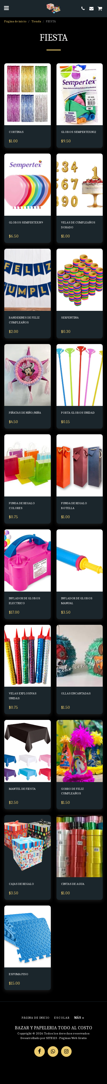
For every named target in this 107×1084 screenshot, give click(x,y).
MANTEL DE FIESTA (22, 789)
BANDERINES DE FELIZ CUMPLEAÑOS (24, 320)
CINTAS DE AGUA (72, 884)
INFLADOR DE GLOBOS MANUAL (76, 600)
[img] (27, 94)
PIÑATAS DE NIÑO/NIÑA (25, 413)
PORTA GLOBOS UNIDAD (78, 413)
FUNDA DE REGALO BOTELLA (74, 505)
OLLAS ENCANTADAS (76, 693)
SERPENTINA (70, 317)
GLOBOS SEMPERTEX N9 (26, 222)
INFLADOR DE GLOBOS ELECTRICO (24, 600)
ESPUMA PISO (18, 974)
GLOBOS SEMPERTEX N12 (78, 132)
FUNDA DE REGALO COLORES (22, 505)
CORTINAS (16, 132)
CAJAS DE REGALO (21, 884)
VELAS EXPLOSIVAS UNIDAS (23, 696)
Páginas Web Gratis (73, 1038)
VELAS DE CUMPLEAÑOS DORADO (78, 225)
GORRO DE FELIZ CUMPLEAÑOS (72, 791)
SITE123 (51, 1038)
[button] (6, 8)
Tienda (36, 21)
